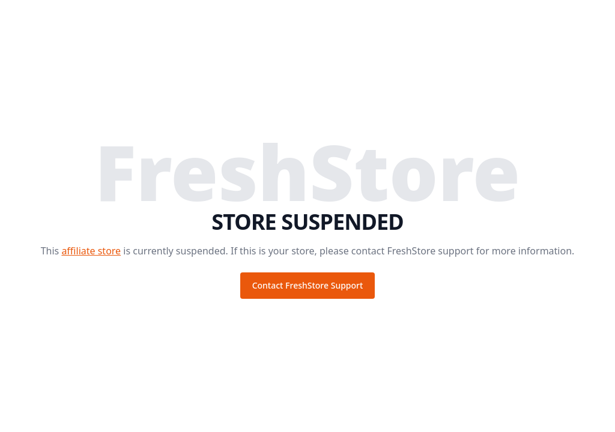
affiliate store (91, 250)
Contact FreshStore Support (307, 285)
